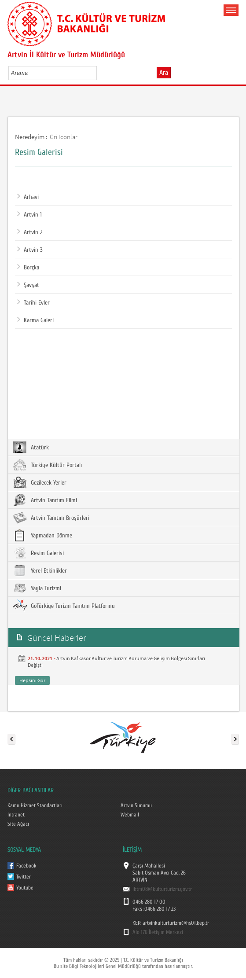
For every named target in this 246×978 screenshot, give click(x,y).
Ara (163, 73)
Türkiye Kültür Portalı (47, 465)
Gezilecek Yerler (39, 482)
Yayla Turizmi (37, 588)
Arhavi (28, 197)
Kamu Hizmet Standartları (34, 805)
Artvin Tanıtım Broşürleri (51, 517)
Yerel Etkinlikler (40, 570)
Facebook (26, 866)
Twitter (23, 877)
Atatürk (31, 447)
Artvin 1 (29, 215)
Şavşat (28, 285)
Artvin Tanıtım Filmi (45, 500)
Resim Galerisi (38, 553)
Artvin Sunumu (136, 805)
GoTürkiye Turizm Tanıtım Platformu (64, 605)
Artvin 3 (30, 250)
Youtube (24, 888)
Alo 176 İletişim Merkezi (157, 932)
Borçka (28, 267)
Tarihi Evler (33, 303)
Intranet (16, 815)
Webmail (130, 815)
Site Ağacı (18, 824)
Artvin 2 (29, 232)
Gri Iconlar (63, 136)
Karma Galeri (35, 320)
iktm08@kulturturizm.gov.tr (162, 889)
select (99, 72)
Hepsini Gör (32, 680)
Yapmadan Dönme (42, 535)
